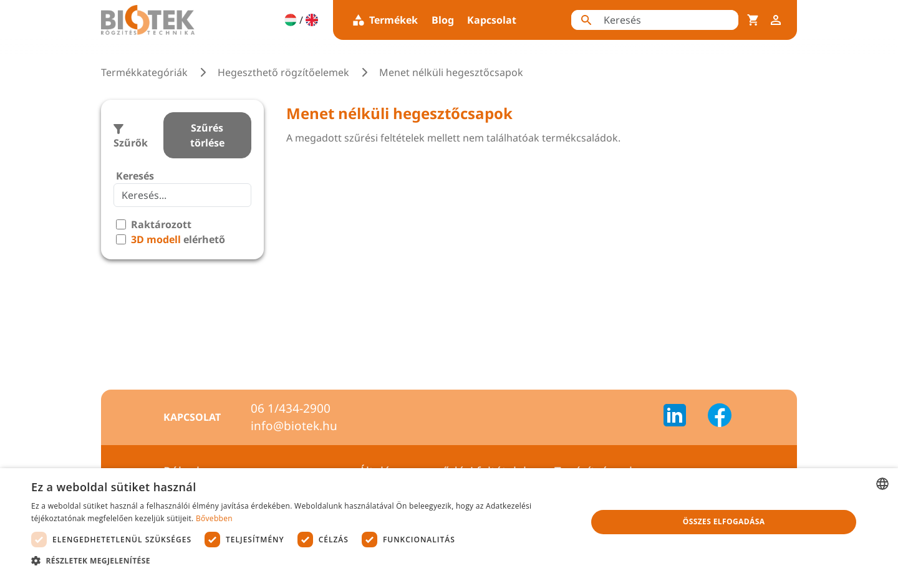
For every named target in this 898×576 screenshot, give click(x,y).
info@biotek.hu (294, 426)
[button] (301, 560)
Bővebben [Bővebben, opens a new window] (214, 518)
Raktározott (161, 224)
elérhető (178, 239)
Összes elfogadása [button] (724, 521)
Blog (443, 20)
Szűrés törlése (207, 135)
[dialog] (449, 522)
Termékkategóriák (144, 72)
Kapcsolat (491, 20)
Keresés (135, 176)
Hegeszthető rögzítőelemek (283, 72)
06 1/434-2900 (291, 408)
